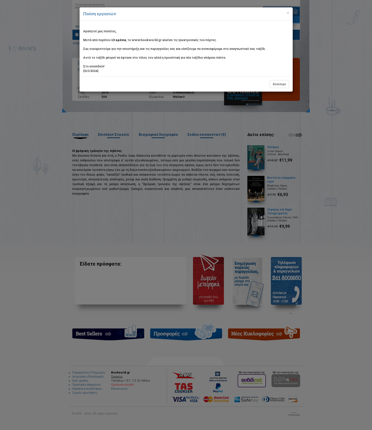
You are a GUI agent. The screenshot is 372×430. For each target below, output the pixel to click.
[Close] (288, 12)
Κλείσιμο (279, 84)
